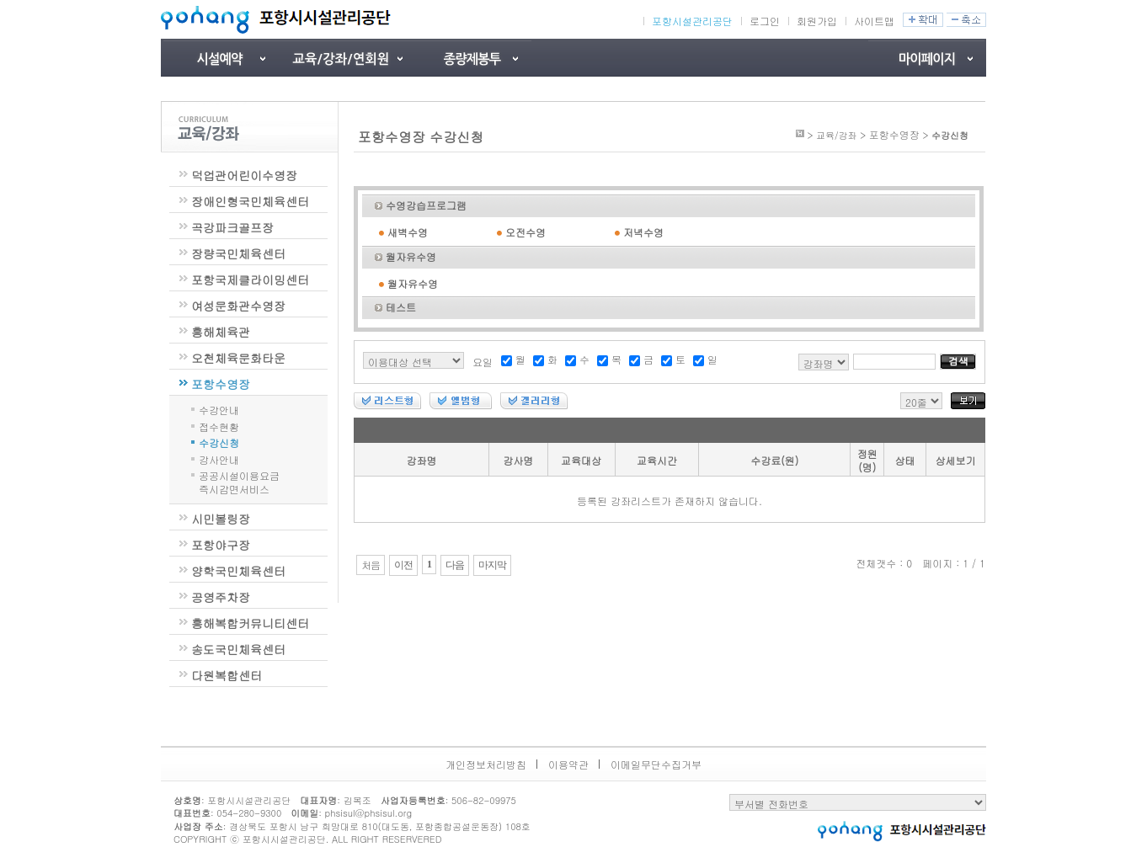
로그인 (765, 20)
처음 (370, 565)
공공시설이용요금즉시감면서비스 (239, 482)
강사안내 (219, 458)
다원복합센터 (226, 675)
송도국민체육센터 (238, 649)
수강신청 (219, 441)
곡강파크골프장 (232, 227)
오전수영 (525, 232)
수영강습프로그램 (426, 205)
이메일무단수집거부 (656, 764)
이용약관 (568, 764)
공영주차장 (220, 597)
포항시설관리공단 (692, 21)
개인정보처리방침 (485, 764)
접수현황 (219, 425)
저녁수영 (643, 232)
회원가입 (817, 20)
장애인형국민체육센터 (250, 201)
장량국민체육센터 (238, 253)
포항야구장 (220, 544)
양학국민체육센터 (238, 570)
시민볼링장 (220, 518)
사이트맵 (874, 20)
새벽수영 (407, 232)
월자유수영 (411, 256)
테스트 (401, 307)
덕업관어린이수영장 (244, 175)
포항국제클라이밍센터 (250, 279)
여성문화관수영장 (238, 305)
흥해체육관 (220, 331)
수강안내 (219, 408)
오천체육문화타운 (238, 357)
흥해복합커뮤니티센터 (250, 623)
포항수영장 (220, 384)
